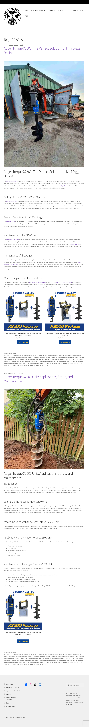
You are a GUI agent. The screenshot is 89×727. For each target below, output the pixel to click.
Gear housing (10, 359)
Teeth (14, 365)
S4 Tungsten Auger (28, 363)
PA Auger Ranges (61, 361)
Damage (30, 357)
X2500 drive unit (75, 244)
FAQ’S (26, 16)
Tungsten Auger (28, 365)
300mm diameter (11, 355)
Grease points (23, 359)
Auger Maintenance (25, 355)
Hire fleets (45, 359)
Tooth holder (20, 365)
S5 (34, 363)
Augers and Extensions (12, 687)
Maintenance (20, 361)
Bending (73, 355)
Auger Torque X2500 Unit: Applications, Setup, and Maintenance (38, 378)
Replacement (7, 363)
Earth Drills (9, 684)
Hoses (58, 359)
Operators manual (51, 361)
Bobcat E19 (79, 355)
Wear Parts (45, 365)
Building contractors (9, 357)
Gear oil (17, 359)
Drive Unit (40, 357)
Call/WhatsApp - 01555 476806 (44, 2)
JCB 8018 (72, 359)
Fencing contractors (72, 357)
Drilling (35, 357)
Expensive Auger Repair (60, 357)
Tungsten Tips (37, 365)
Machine (14, 361)
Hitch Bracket (52, 359)
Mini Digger (43, 361)
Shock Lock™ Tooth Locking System (63, 363)
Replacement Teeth (16, 363)
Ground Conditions (33, 359)
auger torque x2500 (53, 355)
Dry (44, 357)
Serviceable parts (42, 363)
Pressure (80, 361)
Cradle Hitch (23, 357)
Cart (7, 703)
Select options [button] (23, 342)
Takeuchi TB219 (8, 365)
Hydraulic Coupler (65, 359)
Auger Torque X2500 (12, 181)
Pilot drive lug (73, 361)
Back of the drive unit (65, 355)
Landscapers (79, 359)
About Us (60, 10)
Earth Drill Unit (50, 357)
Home (26, 10)
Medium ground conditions (32, 361)
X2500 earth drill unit (12, 239)
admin (21, 45)
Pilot (68, 361)
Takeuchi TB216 (78, 363)
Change (18, 357)
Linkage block (7, 361)
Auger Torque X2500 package (37, 282)
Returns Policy (10, 706)
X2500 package (62, 186)
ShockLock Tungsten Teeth (64, 282)
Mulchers (8, 694)
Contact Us (51, 10)
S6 (36, 363)
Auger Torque (12, 353)
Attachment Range (37, 10)
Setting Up (50, 363)
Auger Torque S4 (43, 355)
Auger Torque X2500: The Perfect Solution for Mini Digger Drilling (42, 50)
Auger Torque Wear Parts (13, 691)
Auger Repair (34, 355)
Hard (40, 359)
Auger (17, 355)
